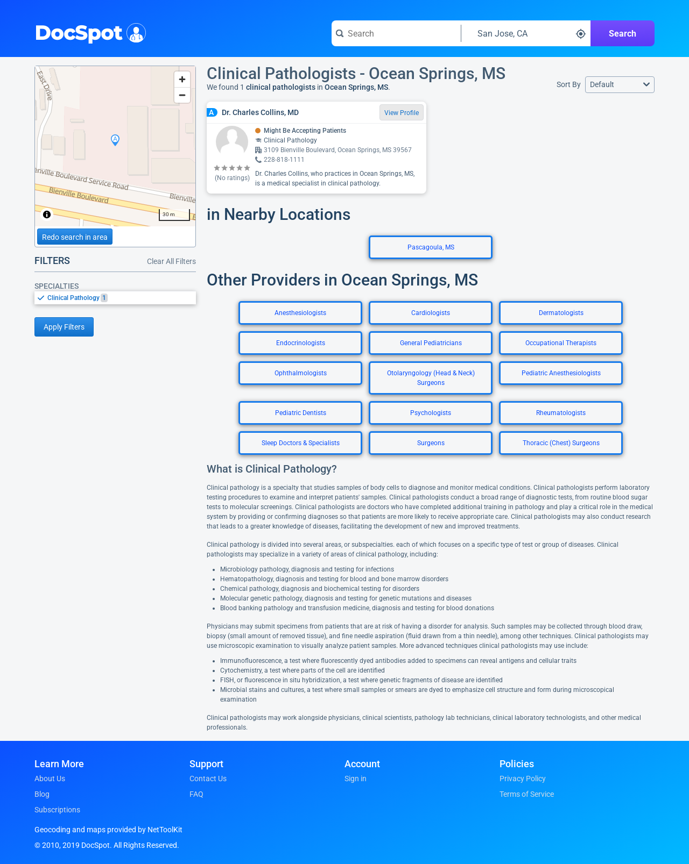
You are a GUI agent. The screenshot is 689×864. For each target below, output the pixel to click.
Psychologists (430, 413)
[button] (620, 84)
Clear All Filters (171, 261)
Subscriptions (57, 809)
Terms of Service (527, 794)
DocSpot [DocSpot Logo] (88, 31)
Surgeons (431, 443)
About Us (49, 778)
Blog (42, 794)
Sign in (355, 778)
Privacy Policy (523, 778)
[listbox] (115, 297)
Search (622, 33)
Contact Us (208, 778)
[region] (115, 146)
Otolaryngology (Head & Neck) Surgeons (431, 378)
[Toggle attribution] (46, 214)
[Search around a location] (525, 33)
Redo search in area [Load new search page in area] (75, 237)
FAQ (196, 794)
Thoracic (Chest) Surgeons (561, 443)
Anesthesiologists (300, 313)
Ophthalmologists (301, 373)
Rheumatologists (561, 413)
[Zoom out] (182, 95)
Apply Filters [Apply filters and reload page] (64, 327)
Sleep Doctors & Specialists (301, 443)
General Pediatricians (431, 343)
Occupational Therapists (560, 343)
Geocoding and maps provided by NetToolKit (108, 829)
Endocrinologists (300, 343)
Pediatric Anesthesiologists (561, 373)
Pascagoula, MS (430, 247)
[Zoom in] (182, 79)
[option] (121, 297)
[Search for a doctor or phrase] (396, 33)
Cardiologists (430, 313)
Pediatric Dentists (300, 413)
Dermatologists (561, 313)
